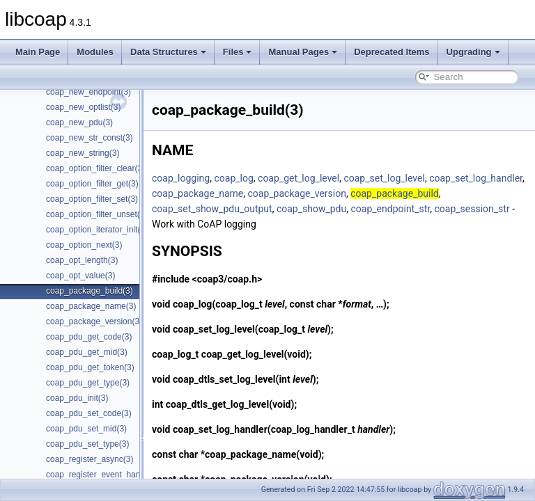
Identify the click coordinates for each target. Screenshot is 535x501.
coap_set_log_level (418, 178)
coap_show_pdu (439, 208)
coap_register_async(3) (89, 459)
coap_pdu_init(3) (77, 398)
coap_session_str (308, 224)
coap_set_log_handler (233, 193)
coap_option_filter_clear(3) (95, 168)
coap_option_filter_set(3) (92, 199)
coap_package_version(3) (94, 321)
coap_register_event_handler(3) (105, 474)
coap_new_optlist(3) (83, 107)
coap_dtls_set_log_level (259, 379)
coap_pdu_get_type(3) (88, 383)
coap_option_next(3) (84, 245)
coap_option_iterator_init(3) (97, 229)
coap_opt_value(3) (80, 275)
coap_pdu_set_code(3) (89, 413)
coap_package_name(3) (91, 306)
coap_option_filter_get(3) (92, 184)
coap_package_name (329, 193)
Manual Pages (302, 52)
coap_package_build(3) (89, 291)
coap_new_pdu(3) (79, 122)
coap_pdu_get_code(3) (89, 337)
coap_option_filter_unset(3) (96, 214)
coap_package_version (429, 193)
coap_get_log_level (333, 178)
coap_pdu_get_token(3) (90, 367)
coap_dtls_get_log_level (252, 404)
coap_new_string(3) (82, 153)
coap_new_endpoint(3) (88, 92)
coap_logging (216, 178)
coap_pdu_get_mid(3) (86, 352)
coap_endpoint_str (226, 224)
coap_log (268, 178)
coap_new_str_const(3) (89, 138)
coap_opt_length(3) (82, 260)
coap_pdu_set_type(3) (87, 444)
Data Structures (168, 52)
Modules (95, 52)
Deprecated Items (391, 52)
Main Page (37, 52)
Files (237, 52)
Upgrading (473, 52)
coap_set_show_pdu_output (339, 208)
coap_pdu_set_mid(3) (86, 429)
